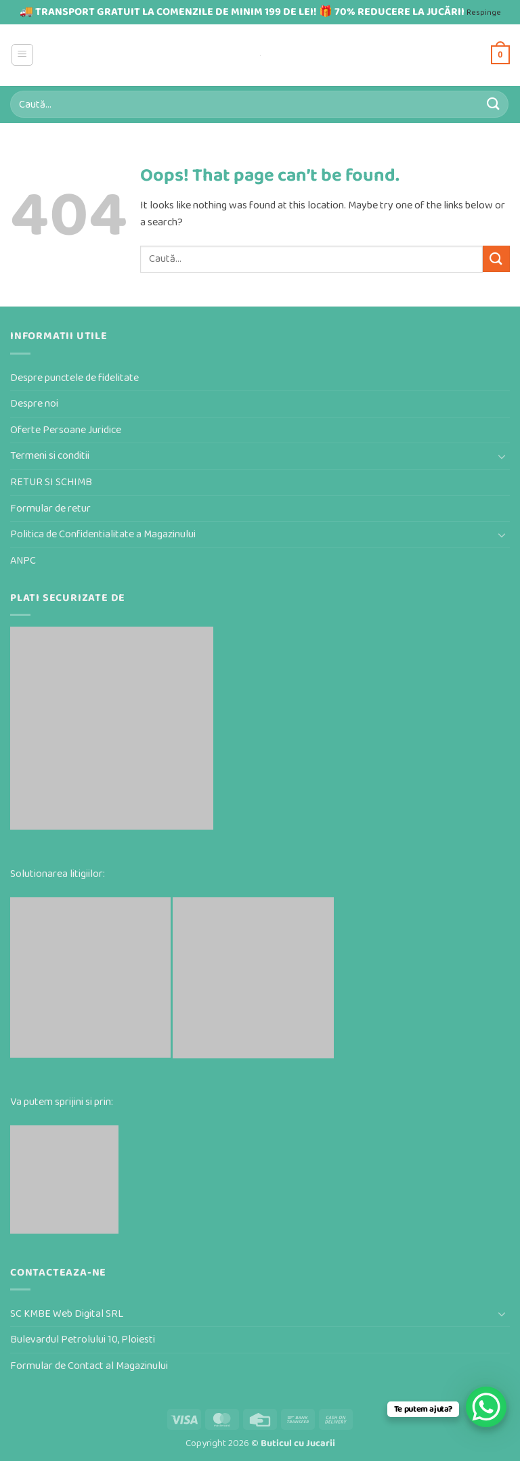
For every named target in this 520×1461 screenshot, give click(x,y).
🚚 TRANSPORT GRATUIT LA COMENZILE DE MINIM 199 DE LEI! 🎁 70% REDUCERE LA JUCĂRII (242, 11)
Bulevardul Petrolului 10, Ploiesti (82, 1339)
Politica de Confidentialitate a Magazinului (103, 534)
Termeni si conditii (49, 455)
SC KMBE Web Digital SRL (66, 1313)
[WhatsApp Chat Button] (486, 1407)
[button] (22, 55)
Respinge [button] (484, 12)
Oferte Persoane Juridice (65, 430)
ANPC (23, 560)
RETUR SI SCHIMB (51, 482)
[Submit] (493, 104)
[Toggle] (502, 456)
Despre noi (34, 403)
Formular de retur (50, 508)
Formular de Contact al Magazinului (89, 1365)
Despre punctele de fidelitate (74, 377)
